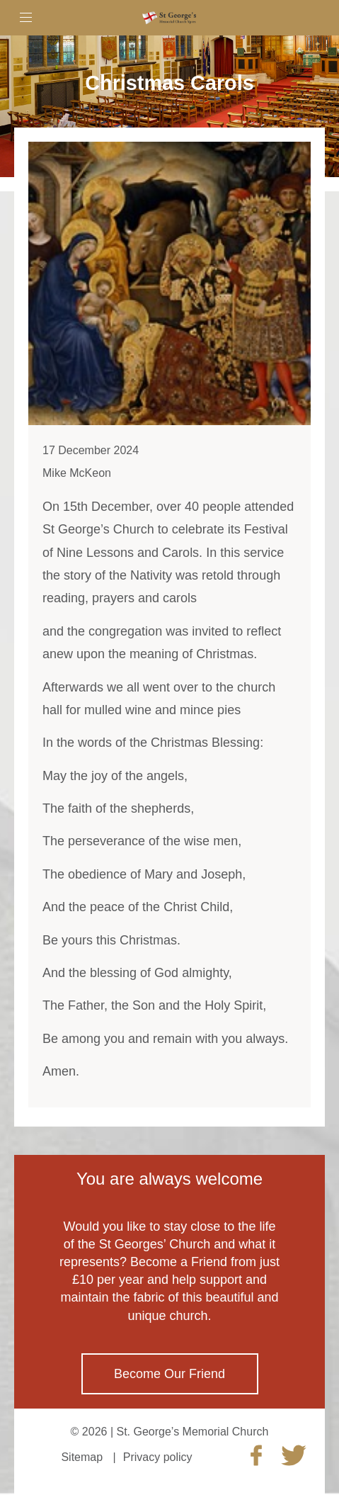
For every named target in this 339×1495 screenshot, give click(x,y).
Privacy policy (158, 1457)
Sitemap (82, 1457)
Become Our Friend (169, 1374)
